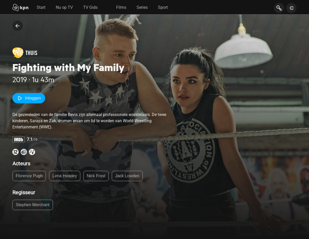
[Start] (20, 8)
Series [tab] (142, 7)
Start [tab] (41, 7)
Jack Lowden (127, 176)
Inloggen (29, 98)
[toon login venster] (291, 8)
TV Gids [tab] (90, 7)
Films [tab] (121, 7)
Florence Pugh (29, 176)
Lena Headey (64, 176)
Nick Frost (96, 176)
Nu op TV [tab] (64, 7)
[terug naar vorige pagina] (17, 26)
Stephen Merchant (33, 205)
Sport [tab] (163, 7)
